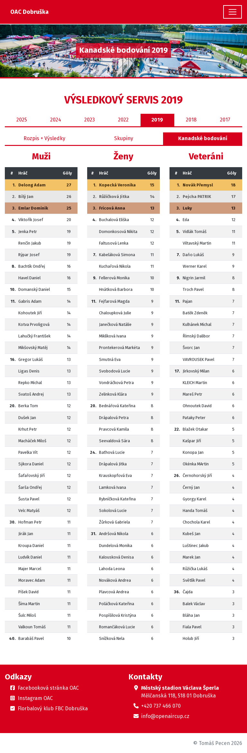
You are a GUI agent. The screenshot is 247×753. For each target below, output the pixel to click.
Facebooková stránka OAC (48, 688)
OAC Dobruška (29, 11)
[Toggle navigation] (232, 12)
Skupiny (123, 138)
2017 (225, 120)
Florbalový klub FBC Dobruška (53, 708)
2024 (55, 120)
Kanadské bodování (202, 138)
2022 (123, 120)
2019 (157, 120)
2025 (21, 120)
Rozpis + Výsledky (44, 138)
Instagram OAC (35, 698)
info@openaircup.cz (165, 716)
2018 (191, 120)
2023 (89, 120)
